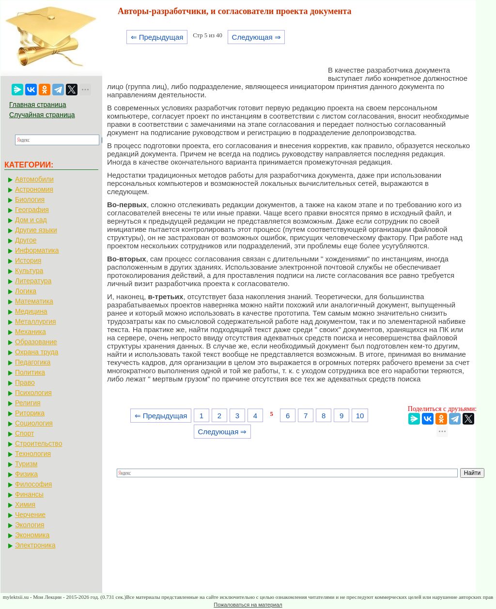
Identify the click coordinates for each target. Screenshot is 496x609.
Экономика (32, 535)
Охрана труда (36, 352)
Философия (33, 484)
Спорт (24, 433)
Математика (34, 301)
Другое (25, 240)
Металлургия (35, 321)
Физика (26, 474)
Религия (28, 403)
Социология (34, 423)
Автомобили (34, 179)
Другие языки (36, 230)
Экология (29, 525)
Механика (30, 331)
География (32, 209)
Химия (25, 504)
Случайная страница (42, 115)
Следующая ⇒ (256, 37)
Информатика (37, 250)
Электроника (35, 545)
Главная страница (37, 104)
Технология (33, 453)
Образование (36, 342)
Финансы (29, 494)
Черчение (30, 514)
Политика (30, 372)
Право (25, 382)
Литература (33, 281)
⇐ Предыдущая (157, 37)
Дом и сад (31, 220)
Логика (25, 291)
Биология (30, 199)
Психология (33, 392)
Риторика (30, 413)
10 (360, 415)
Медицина (31, 311)
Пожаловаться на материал (248, 605)
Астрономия (34, 189)
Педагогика (32, 362)
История (28, 260)
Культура (29, 270)
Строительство (38, 443)
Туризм (26, 464)
